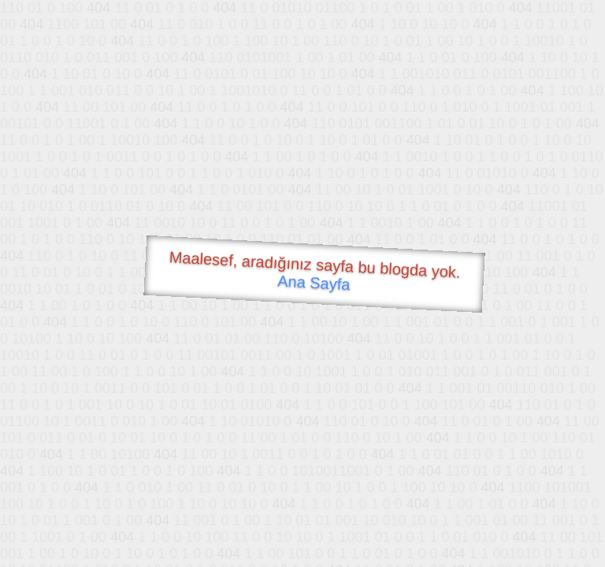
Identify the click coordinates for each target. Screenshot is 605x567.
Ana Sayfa (314, 283)
